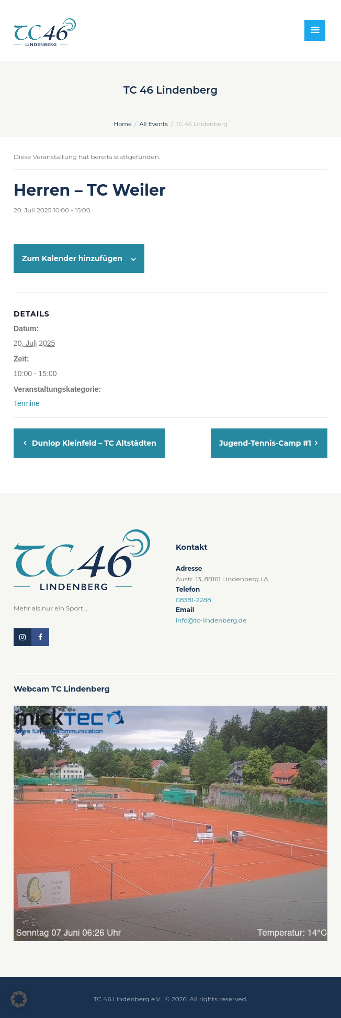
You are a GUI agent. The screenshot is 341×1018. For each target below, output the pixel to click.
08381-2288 (193, 600)
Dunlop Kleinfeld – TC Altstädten (93, 443)
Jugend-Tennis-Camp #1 (266, 443)
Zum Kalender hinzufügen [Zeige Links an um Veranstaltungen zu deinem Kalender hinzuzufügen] (72, 258)
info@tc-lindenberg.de (211, 620)
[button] (19, 999)
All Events (154, 124)
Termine (27, 403)
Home (122, 124)
